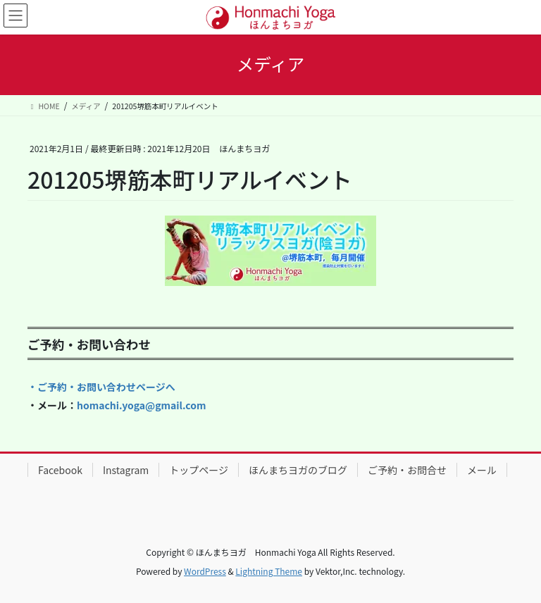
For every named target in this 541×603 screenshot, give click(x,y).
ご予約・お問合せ (407, 470)
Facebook (60, 470)
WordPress (205, 571)
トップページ (198, 470)
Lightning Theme (268, 571)
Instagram (126, 470)
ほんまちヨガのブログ (298, 470)
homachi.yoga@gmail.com (141, 405)
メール (482, 470)
